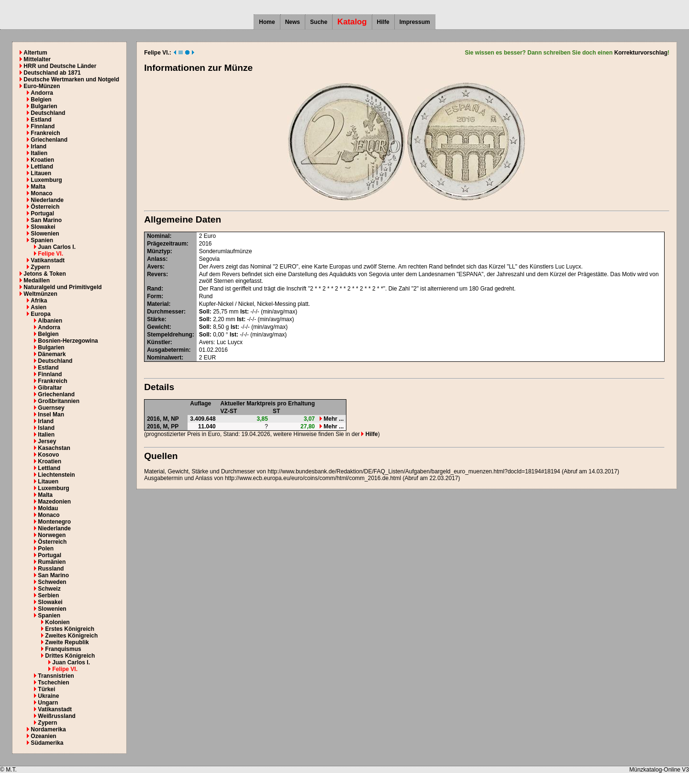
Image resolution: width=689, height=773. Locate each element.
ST (276, 411)
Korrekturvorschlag (640, 52)
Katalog (352, 21)
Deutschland (48, 113)
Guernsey (51, 407)
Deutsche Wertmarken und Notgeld (71, 79)
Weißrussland (56, 716)
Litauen (41, 173)
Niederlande (47, 200)
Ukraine (48, 696)
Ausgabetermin (168, 350)
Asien (38, 307)
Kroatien (42, 160)
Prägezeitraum (167, 243)
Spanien (42, 240)
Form (154, 296)
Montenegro (54, 521)
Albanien (50, 320)
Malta (38, 186)
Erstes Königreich (69, 629)
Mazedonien (54, 501)
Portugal (42, 213)
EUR (210, 357)
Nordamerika (48, 729)
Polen (46, 548)
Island (46, 428)
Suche (318, 22)
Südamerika (47, 742)
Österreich (45, 206)
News (292, 22)
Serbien (48, 595)
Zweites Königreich (71, 635)
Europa (40, 314)
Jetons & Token (44, 273)
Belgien (41, 99)
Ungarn (48, 702)
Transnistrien (56, 675)
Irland (38, 146)
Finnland (43, 126)
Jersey (47, 441)
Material (157, 304)
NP (175, 418)
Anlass (156, 259)
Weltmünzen (40, 294)
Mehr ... (332, 418)
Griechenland (49, 139)
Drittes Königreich (70, 655)
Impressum (415, 22)
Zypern (40, 267)
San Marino (46, 220)
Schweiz (49, 588)
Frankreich (45, 133)
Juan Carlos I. (57, 247)
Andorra (42, 93)
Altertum (35, 52)
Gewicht (158, 327)
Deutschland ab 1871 (51, 72)
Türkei (46, 689)
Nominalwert (164, 357)
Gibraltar (50, 387)
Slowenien (45, 233)
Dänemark (52, 354)
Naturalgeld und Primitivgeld (62, 287)
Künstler (158, 342)
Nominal (158, 236)
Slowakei (43, 227)
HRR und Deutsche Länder (59, 66)
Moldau (48, 508)
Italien (39, 153)
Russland (51, 568)
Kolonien (57, 622)
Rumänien (52, 562)
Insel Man (51, 414)
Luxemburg (46, 180)
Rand (154, 288)
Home (267, 22)
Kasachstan (54, 448)
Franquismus (63, 649)
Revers (156, 274)
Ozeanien (43, 736)
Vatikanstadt (48, 260)
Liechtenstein (56, 474)
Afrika (39, 300)
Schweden (52, 582)
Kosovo (48, 454)
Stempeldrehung (169, 334)
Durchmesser (165, 311)
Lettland (42, 166)
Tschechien (53, 682)
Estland (41, 119)
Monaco (41, 193)
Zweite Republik (67, 642)
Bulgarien (44, 106)
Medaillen (36, 280)
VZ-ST (229, 411)
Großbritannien (58, 401)
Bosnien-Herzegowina (68, 340)
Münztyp (158, 251)
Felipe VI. (50, 253)
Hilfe (383, 22)
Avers (155, 266)
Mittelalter (37, 59)
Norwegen (52, 535)
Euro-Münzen (41, 86)
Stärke (156, 319)
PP (174, 426)
